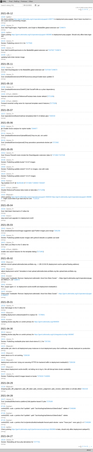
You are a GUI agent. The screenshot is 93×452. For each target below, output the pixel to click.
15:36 (3, 55)
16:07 (3, 242)
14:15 (3, 353)
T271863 (55, 155)
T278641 (42, 315)
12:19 (3, 387)
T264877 (34, 128)
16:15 (3, 41)
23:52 (3, 153)
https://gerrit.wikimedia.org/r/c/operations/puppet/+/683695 (32, 34)
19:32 (3, 25)
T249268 (72, 408)
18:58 (3, 262)
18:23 (3, 174)
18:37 (3, 291)
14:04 (3, 94)
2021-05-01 (7, 302)
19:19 (3, 306)
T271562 (56, 142)
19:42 (3, 228)
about (89, 450)
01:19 (3, 427)
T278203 (40, 376)
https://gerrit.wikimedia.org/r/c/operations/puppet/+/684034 (31, 197)
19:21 (3, 339)
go (38, 5)
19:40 (3, 17)
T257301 (47, 341)
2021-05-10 (7, 83)
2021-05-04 (7, 205)
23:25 (3, 74)
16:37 (3, 114)
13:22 (3, 195)
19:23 (3, 32)
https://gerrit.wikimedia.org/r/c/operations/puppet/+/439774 (34, 19)
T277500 (29, 43)
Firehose (24, 1)
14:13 (3, 360)
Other (31, 1)
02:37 (3, 374)
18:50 (3, 269)
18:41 (3, 284)
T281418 (85, 389)
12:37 (3, 367)
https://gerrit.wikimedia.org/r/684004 (46, 322)
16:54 (3, 181)
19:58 (3, 167)
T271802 (40, 251)
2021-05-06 (7, 123)
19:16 (3, 440)
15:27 (3, 399)
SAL (3, 1)
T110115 (36, 198)
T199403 (35, 183)
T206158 (26, 355)
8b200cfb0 (20, 183)
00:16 (3, 140)
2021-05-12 (7, 13)
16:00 (3, 48)
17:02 (3, 216)
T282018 (52, 116)
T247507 (51, 50)
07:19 (3, 420)
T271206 (50, 96)
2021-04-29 (7, 383)
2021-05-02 (7, 258)
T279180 (50, 401)
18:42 (3, 276)
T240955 (47, 376)
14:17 (3, 188)
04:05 (3, 319)
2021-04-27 (7, 436)
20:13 (3, 332)
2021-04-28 (7, 395)
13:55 (3, 249)
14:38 (3, 87)
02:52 (3, 126)
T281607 (42, 183)
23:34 (3, 209)
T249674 (62, 28)
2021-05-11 (7, 64)
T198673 (16, 280)
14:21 (3, 346)
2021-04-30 (7, 328)
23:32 (3, 67)
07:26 (3, 406)
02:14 (3, 133)
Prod (10, 1)
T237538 (47, 70)
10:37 (3, 312)
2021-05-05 (7, 149)
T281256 (57, 231)
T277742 (37, 442)
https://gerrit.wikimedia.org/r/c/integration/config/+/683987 (54, 334)
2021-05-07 (7, 110)
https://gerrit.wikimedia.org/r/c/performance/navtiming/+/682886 (33, 429)
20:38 (3, 160)
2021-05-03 (7, 225)
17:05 (3, 235)
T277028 (53, 103)
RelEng (16, 1)
